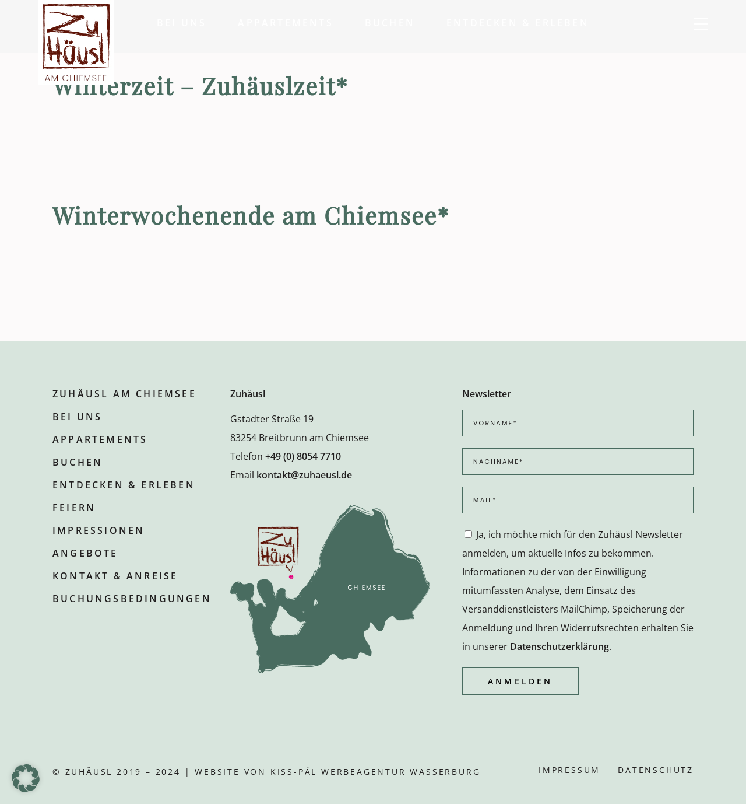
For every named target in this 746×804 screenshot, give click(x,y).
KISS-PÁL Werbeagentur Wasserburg (375, 771)
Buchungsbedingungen (132, 598)
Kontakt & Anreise (115, 575)
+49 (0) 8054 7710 (303, 456)
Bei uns (77, 416)
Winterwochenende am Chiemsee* (251, 215)
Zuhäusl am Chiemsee (124, 393)
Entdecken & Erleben (123, 484)
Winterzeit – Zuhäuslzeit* (200, 85)
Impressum (569, 769)
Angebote (85, 553)
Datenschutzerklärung (559, 646)
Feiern (74, 507)
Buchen (77, 462)
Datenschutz (656, 769)
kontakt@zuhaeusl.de (304, 475)
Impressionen (98, 530)
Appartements (99, 439)
